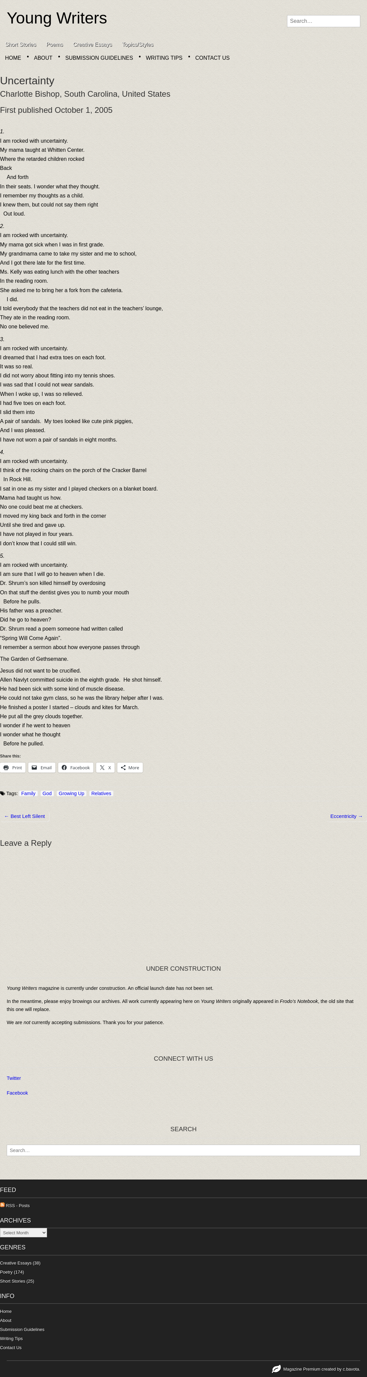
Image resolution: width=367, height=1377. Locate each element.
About (43, 58)
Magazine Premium (301, 1369)
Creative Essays (92, 44)
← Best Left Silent (24, 816)
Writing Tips (164, 58)
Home (13, 58)
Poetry (6, 1272)
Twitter (14, 1078)
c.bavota (351, 1369)
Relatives (101, 793)
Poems (54, 44)
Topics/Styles (137, 44)
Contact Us (212, 58)
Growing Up (71, 793)
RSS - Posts (15, 1205)
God (47, 793)
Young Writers (57, 18)
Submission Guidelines (99, 58)
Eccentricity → (346, 816)
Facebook (17, 1093)
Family (28, 793)
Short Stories (20, 44)
